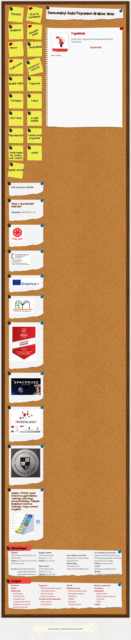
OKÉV (97, 601)
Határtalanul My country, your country (16, 155)
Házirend (71, 601)
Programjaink (45, 604)
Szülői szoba (16, 66)
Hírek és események (34, 15)
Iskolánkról (15, 30)
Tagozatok (34, 83)
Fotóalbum (16, 101)
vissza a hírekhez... (56, 55)
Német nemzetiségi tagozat (50, 588)
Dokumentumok (73, 588)
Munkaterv (72, 596)
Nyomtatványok (74, 604)
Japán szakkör (45, 601)
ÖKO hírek (16, 118)
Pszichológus (17, 593)
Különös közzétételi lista (77, 590)
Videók (69, 585)
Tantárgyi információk (20, 601)
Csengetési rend (18, 599)
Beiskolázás (35, 47)
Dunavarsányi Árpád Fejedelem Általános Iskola (81, 13)
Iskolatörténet (100, 593)
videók (34, 153)
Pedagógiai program (75, 593)
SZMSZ (70, 599)
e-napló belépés (34, 120)
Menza (13, 48)
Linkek (34, 101)
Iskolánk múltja (15, 84)
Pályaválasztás (16, 135)
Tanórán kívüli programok (34, 137)
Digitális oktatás (16, 170)
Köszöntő (16, 14)
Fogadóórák (78, 34)
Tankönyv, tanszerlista (20, 604)
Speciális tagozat (46, 593)
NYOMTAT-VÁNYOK (34, 67)
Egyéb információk (19, 607)
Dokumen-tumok (33, 32)
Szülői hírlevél (17, 596)
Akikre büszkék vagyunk (104, 596)
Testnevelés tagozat (47, 590)
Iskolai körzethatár (47, 596)
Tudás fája (99, 599)
